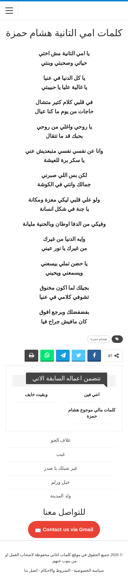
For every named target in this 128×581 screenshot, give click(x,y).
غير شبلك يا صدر (60, 468)
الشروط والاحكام (55, 570)
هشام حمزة (98, 339)
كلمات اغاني (60, 554)
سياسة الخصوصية (89, 570)
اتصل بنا (31, 570)
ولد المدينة (60, 495)
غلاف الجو (61, 440)
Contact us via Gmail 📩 (64, 529)
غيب (60, 454)
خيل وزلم (60, 482)
